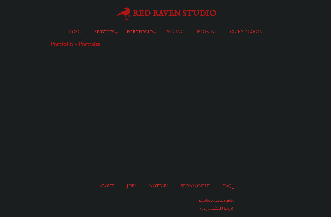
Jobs (131, 186)
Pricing (174, 32)
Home (75, 32)
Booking (207, 32)
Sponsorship (196, 186)
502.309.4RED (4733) (216, 208)
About (106, 186)
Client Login (246, 32)
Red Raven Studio (174, 14)
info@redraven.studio (217, 200)
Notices (158, 186)
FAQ (227, 186)
